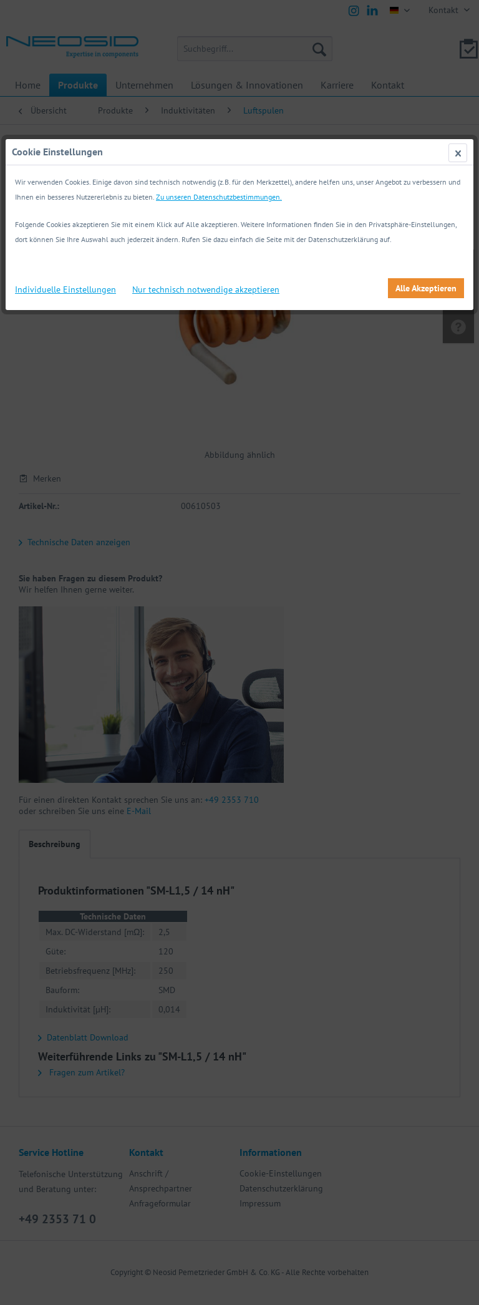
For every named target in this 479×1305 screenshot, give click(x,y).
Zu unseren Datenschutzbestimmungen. (219, 196)
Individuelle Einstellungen (65, 289)
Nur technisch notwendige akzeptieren (205, 289)
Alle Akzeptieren (426, 288)
